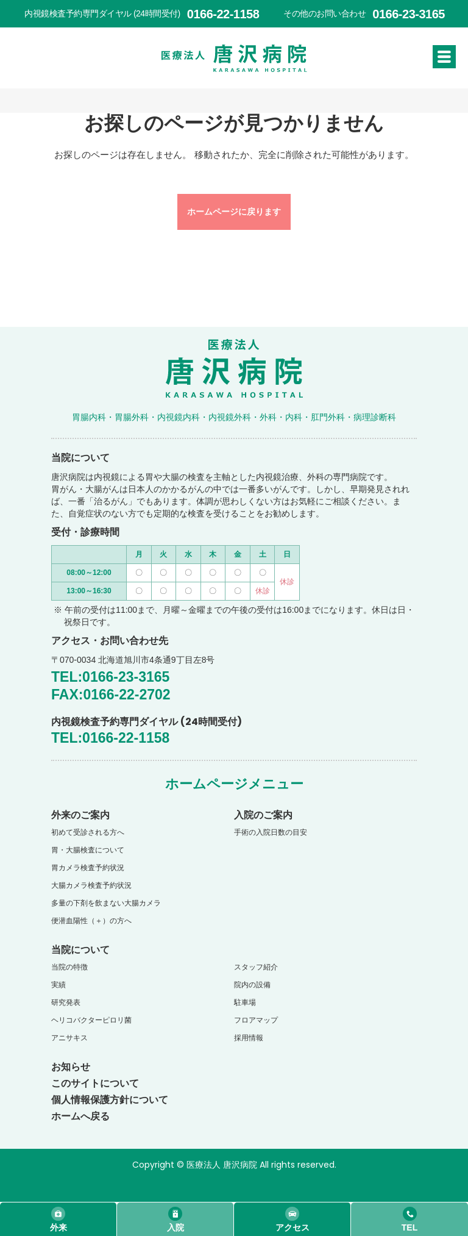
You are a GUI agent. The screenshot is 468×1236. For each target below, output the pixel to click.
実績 (58, 985)
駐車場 (245, 1002)
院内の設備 (252, 985)
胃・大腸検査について (87, 850)
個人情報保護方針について (109, 1100)
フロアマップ (256, 1020)
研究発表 (65, 1002)
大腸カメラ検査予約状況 (91, 885)
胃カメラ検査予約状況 (87, 867)
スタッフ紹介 (256, 967)
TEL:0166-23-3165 (110, 677)
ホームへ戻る (80, 1116)
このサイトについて (95, 1083)
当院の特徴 (69, 967)
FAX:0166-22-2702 (111, 694)
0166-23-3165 (408, 14)
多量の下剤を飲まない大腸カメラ (106, 903)
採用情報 (248, 1038)
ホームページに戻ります (234, 211)
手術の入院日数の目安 (270, 832)
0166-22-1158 (223, 14)
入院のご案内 (263, 815)
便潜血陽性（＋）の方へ (91, 920)
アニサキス (69, 1038)
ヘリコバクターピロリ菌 (91, 1020)
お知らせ (70, 1067)
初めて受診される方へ (87, 832)
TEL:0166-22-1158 (110, 738)
